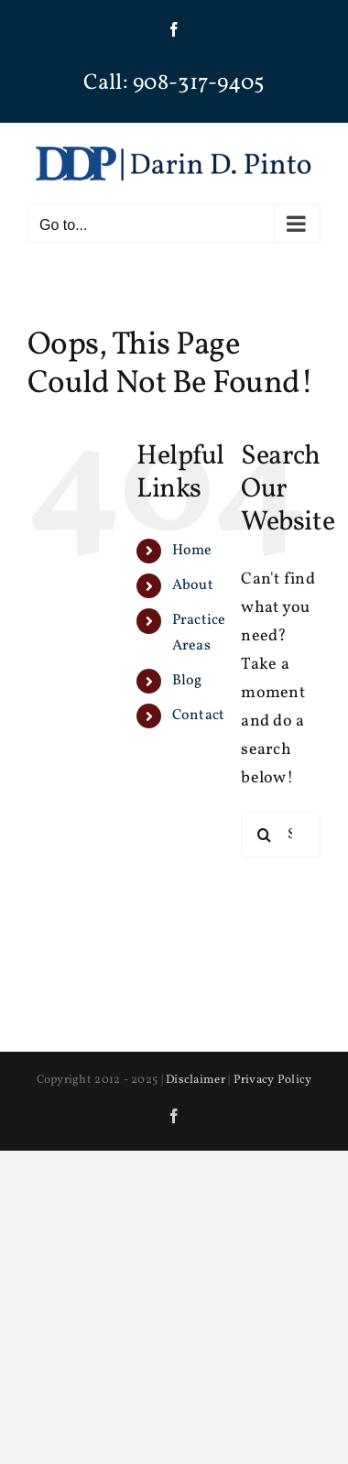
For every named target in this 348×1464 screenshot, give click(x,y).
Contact (198, 715)
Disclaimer (195, 1080)
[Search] (264, 835)
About (192, 585)
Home (192, 551)
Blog (187, 681)
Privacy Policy (273, 1080)
